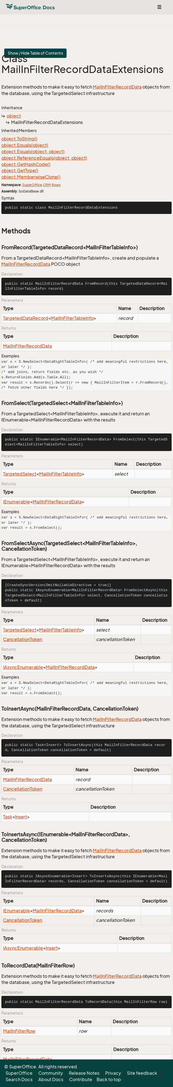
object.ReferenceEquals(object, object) (44, 158)
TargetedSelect (19, 474)
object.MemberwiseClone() (30, 177)
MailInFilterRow (19, 1031)
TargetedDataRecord (25, 318)
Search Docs (19, 1079)
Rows (56, 185)
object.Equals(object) (24, 145)
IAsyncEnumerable (23, 667)
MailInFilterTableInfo (72, 318)
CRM (47, 185)
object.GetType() (19, 170)
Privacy (113, 1073)
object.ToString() (19, 139)
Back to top (109, 1079)
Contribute (80, 1079)
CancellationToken (22, 639)
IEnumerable (16, 501)
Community (50, 1073)
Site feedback (142, 1073)
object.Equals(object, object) (32, 151)
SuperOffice (32, 185)
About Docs (50, 1079)
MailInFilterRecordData (117, 87)
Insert (21, 817)
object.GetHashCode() (25, 164)
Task (7, 817)
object (14, 116)
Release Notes (84, 1073)
